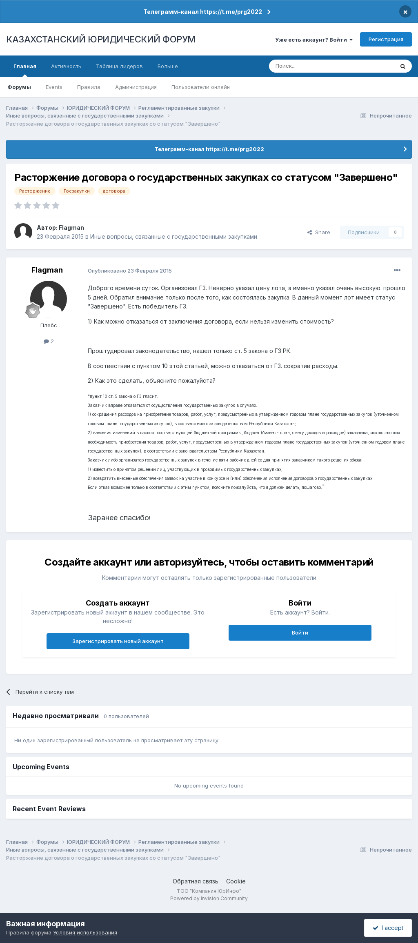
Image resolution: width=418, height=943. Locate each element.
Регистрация (386, 39)
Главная (24, 70)
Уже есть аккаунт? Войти (314, 39)
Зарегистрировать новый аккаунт (118, 641)
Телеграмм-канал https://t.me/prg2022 (202, 11)
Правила (88, 87)
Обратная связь (195, 881)
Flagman (71, 227)
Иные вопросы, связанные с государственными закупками (173, 236)
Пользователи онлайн (200, 87)
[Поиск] (309, 66)
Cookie (236, 881)
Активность (66, 66)
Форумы (19, 87)
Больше (168, 66)
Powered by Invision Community (209, 898)
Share (318, 232)
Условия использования (85, 932)
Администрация (136, 87)
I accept (388, 927)
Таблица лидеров (119, 66)
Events (54, 87)
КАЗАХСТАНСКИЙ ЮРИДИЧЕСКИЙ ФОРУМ (101, 39)
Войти (300, 632)
